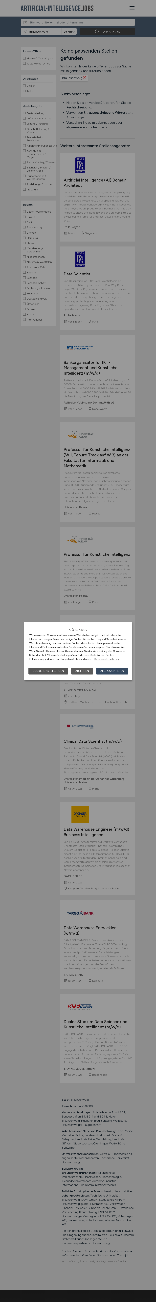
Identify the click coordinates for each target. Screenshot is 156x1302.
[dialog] (78, 651)
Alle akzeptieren (112, 671)
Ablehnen (82, 671)
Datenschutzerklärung (106, 659)
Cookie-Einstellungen (48, 671)
